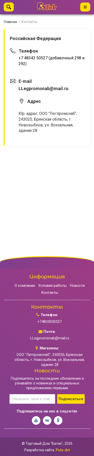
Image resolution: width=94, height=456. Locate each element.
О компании (25, 285)
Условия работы (52, 285)
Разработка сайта (39, 450)
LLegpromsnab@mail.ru (49, 338)
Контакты (29, 22)
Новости (77, 285)
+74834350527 (49, 321)
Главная (10, 22)
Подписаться (71, 399)
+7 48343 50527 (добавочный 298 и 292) (51, 61)
